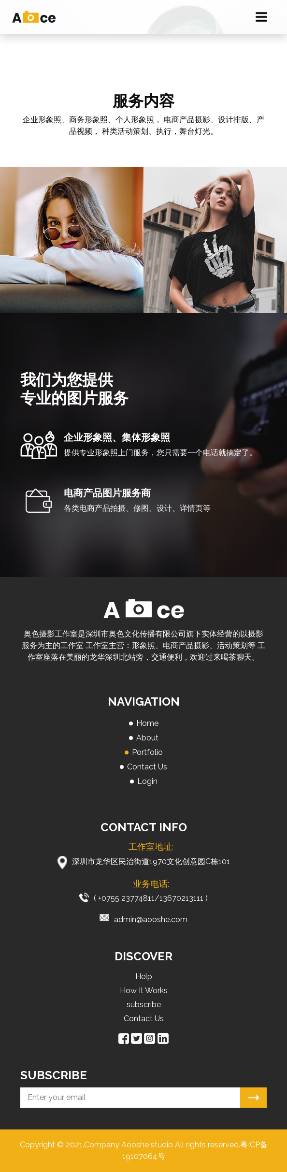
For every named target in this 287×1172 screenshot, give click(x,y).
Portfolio (147, 752)
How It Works (144, 990)
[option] (72, 240)
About (147, 737)
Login (147, 781)
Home (147, 723)
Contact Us (147, 766)
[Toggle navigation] (261, 17)
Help (143, 976)
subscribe (144, 1004)
